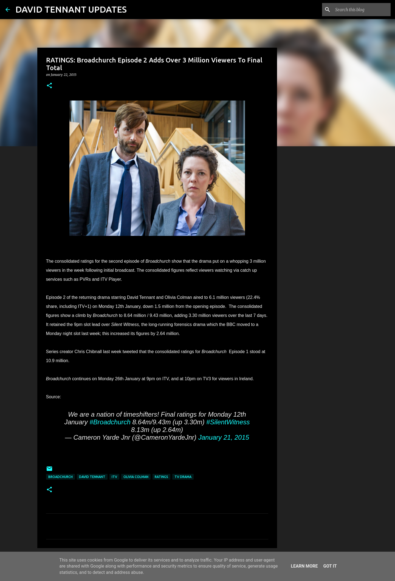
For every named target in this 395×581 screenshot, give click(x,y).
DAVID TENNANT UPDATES (71, 9)
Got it (330, 566)
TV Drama (182, 477)
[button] (49, 86)
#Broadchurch (109, 422)
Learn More (304, 566)
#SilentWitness (228, 422)
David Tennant (92, 477)
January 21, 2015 (223, 437)
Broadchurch (60, 477)
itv (114, 477)
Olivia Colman (135, 477)
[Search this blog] (362, 9)
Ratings (161, 477)
